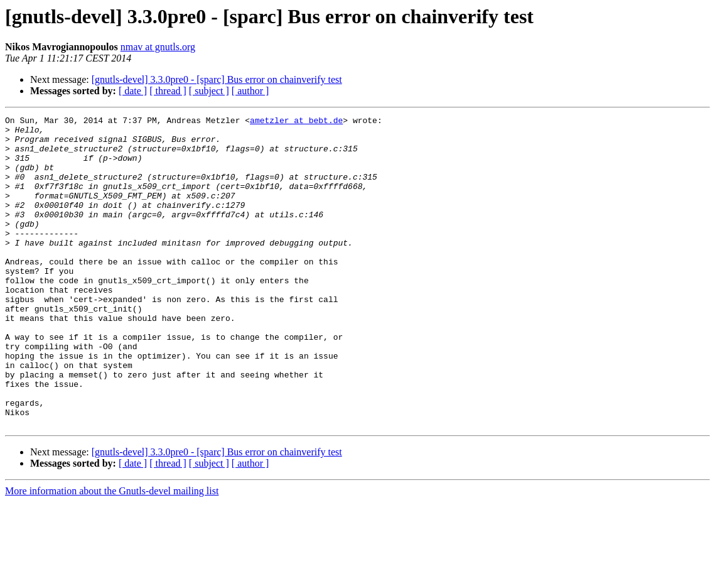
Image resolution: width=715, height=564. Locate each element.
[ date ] (133, 90)
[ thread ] (167, 90)
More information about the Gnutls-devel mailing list (111, 553)
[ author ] (250, 90)
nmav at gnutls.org (158, 46)
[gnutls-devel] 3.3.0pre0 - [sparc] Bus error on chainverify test (217, 79)
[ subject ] (209, 90)
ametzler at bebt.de (296, 121)
